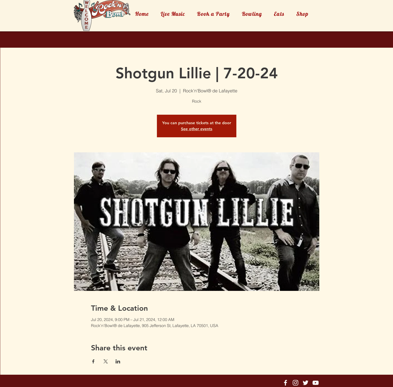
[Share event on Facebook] (93, 361)
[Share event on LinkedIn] (118, 361)
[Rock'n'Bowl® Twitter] (305, 382)
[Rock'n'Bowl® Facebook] (285, 382)
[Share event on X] (105, 361)
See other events (196, 128)
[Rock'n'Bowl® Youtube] (315, 382)
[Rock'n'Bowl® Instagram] (295, 382)
